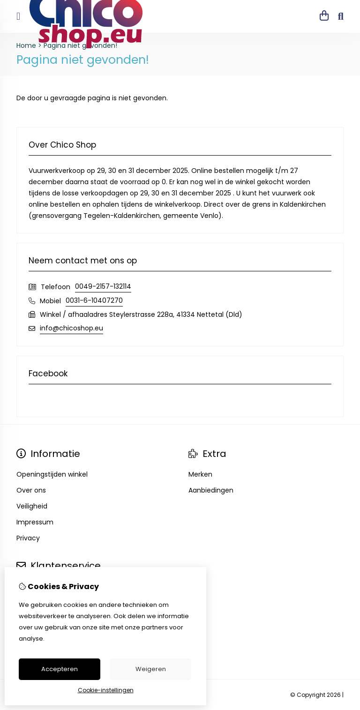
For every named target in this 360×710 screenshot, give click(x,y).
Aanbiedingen (210, 490)
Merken (200, 474)
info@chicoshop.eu (71, 328)
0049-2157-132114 (103, 286)
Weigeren (150, 669)
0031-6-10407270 (94, 300)
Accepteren (59, 669)
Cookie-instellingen (106, 690)
